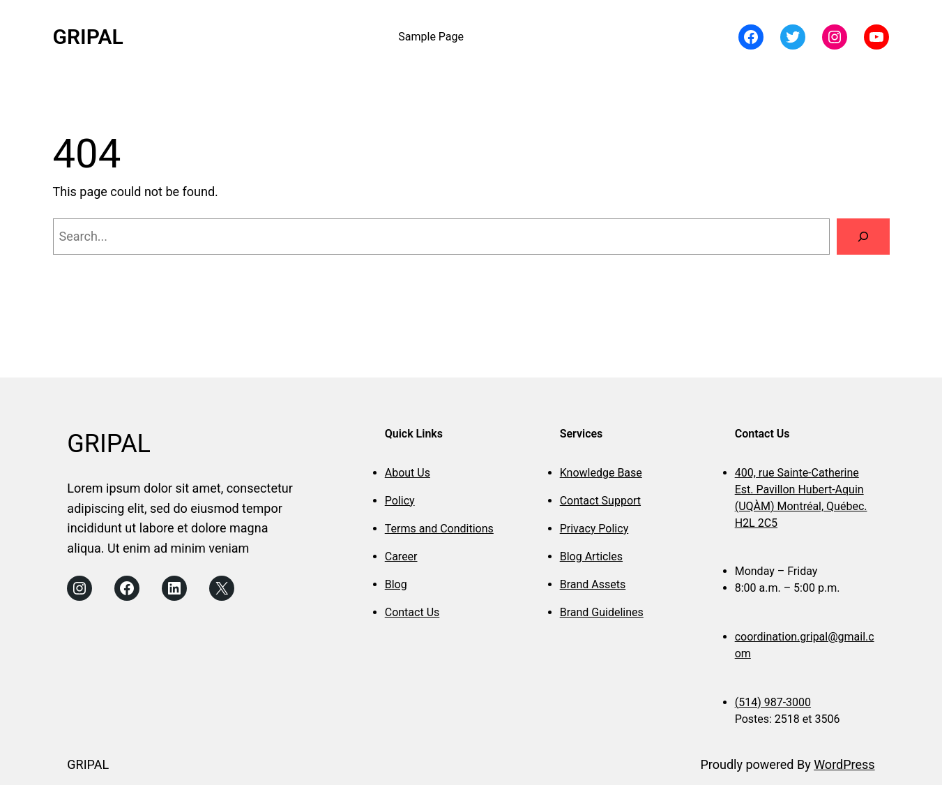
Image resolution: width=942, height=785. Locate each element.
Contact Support (600, 500)
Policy (400, 500)
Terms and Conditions (439, 528)
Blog (396, 584)
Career (401, 556)
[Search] (863, 236)
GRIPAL (88, 36)
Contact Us (412, 612)
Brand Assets (593, 584)
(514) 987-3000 (773, 702)
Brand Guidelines (602, 612)
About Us (407, 472)
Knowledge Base (601, 472)
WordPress (844, 764)
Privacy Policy (594, 528)
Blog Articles (591, 556)
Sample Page (431, 36)
